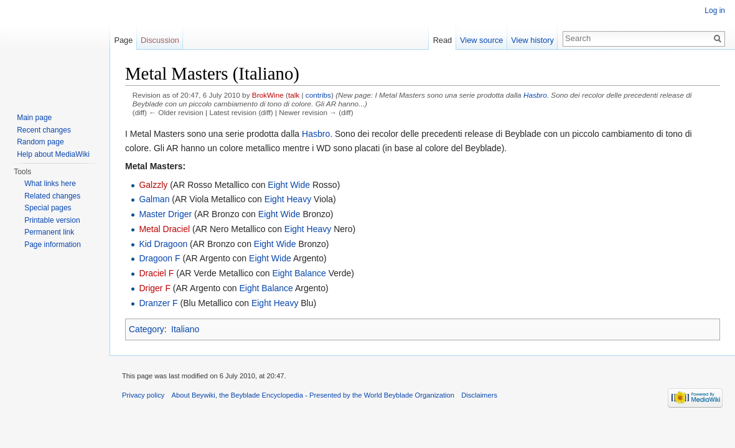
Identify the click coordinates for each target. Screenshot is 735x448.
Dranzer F (158, 303)
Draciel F (156, 273)
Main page (34, 117)
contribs (318, 95)
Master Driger (165, 214)
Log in (715, 10)
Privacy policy (143, 395)
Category (146, 329)
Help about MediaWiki (53, 154)
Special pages (47, 207)
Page (123, 40)
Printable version (52, 220)
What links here (50, 183)
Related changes (52, 196)
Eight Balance (298, 273)
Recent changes (44, 130)
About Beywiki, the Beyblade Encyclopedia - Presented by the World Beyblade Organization (313, 395)
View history (532, 40)
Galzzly (153, 185)
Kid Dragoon (163, 244)
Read (442, 40)
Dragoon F (159, 258)
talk (293, 95)
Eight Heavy (288, 199)
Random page (40, 142)
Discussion (160, 40)
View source (481, 40)
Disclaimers (479, 395)
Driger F (155, 288)
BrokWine (268, 95)
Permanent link (49, 232)
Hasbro (535, 95)
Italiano (185, 329)
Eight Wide (289, 185)
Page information (52, 244)
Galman (154, 199)
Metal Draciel (164, 229)
